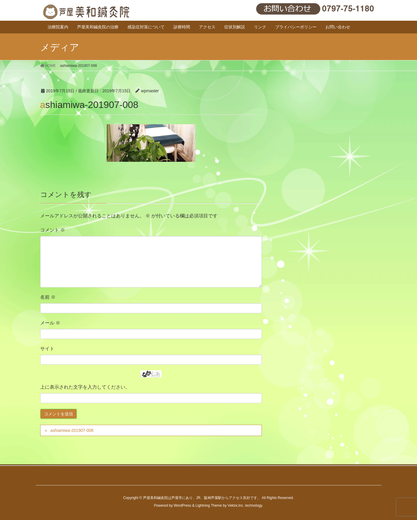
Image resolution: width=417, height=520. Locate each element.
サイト (47, 348)
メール (50, 322)
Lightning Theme (209, 505)
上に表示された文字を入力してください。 (85, 387)
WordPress (182, 505)
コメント (52, 229)
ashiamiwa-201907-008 (71, 430)
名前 (48, 297)
